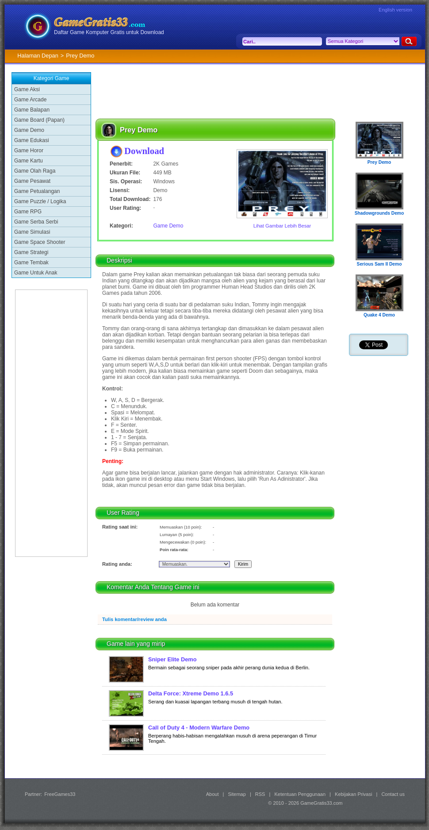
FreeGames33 (59, 794)
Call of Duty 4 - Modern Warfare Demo (198, 727)
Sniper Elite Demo (172, 659)
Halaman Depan (37, 55)
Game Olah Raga (34, 171)
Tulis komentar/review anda (134, 619)
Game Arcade (30, 100)
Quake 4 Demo (379, 315)
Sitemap (237, 794)
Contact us (393, 794)
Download (144, 151)
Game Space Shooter (39, 242)
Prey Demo (379, 162)
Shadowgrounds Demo (379, 213)
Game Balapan (32, 110)
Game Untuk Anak (35, 273)
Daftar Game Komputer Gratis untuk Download (109, 32)
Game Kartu (28, 161)
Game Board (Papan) (39, 120)
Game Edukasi (31, 140)
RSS (260, 794)
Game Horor (28, 150)
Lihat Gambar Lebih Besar (282, 225)
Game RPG (28, 211)
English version (395, 9)
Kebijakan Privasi (353, 794)
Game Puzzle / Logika (40, 201)
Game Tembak (31, 262)
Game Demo (29, 130)
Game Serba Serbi (36, 222)
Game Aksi (27, 89)
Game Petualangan (37, 191)
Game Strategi (31, 252)
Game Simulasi (32, 232)
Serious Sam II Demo (379, 264)
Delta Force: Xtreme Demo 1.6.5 (190, 693)
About (212, 794)
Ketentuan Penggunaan (300, 794)
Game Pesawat (32, 181)
